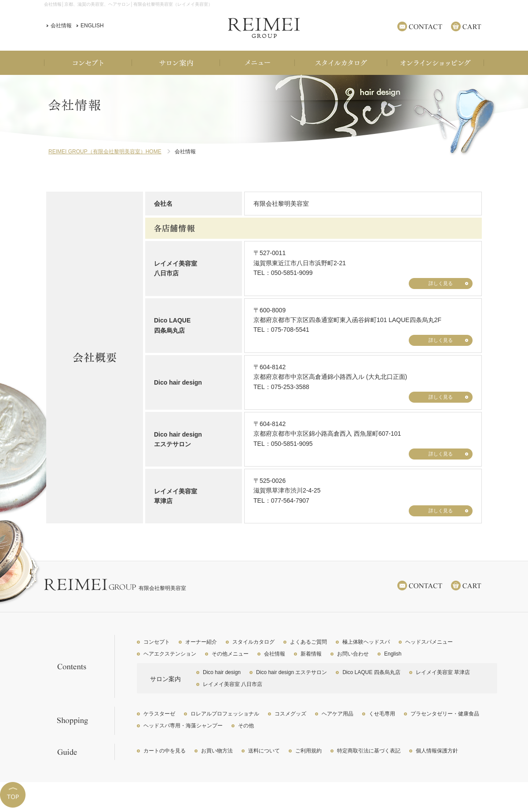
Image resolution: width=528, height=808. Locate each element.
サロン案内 (165, 679)
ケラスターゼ (159, 713)
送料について (264, 750)
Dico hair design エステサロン (291, 672)
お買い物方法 (217, 750)
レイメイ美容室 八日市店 (232, 684)
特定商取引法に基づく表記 (368, 750)
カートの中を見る (164, 750)
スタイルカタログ (253, 642)
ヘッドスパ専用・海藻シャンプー (183, 725)
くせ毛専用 (382, 713)
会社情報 (61, 25)
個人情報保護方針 (437, 750)
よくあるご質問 (308, 642)
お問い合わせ (353, 653)
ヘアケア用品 (337, 713)
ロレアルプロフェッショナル (225, 713)
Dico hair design (222, 672)
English (392, 653)
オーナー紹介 (201, 642)
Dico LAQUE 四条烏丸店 (371, 672)
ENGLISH (92, 25)
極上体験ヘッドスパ (366, 642)
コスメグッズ (290, 713)
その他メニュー (230, 653)
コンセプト (156, 642)
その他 (246, 725)
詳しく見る (441, 283)
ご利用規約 (308, 750)
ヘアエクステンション (169, 653)
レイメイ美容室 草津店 (443, 672)
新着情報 (311, 653)
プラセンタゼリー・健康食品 (445, 713)
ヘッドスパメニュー (429, 642)
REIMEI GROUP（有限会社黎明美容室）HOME (104, 151)
